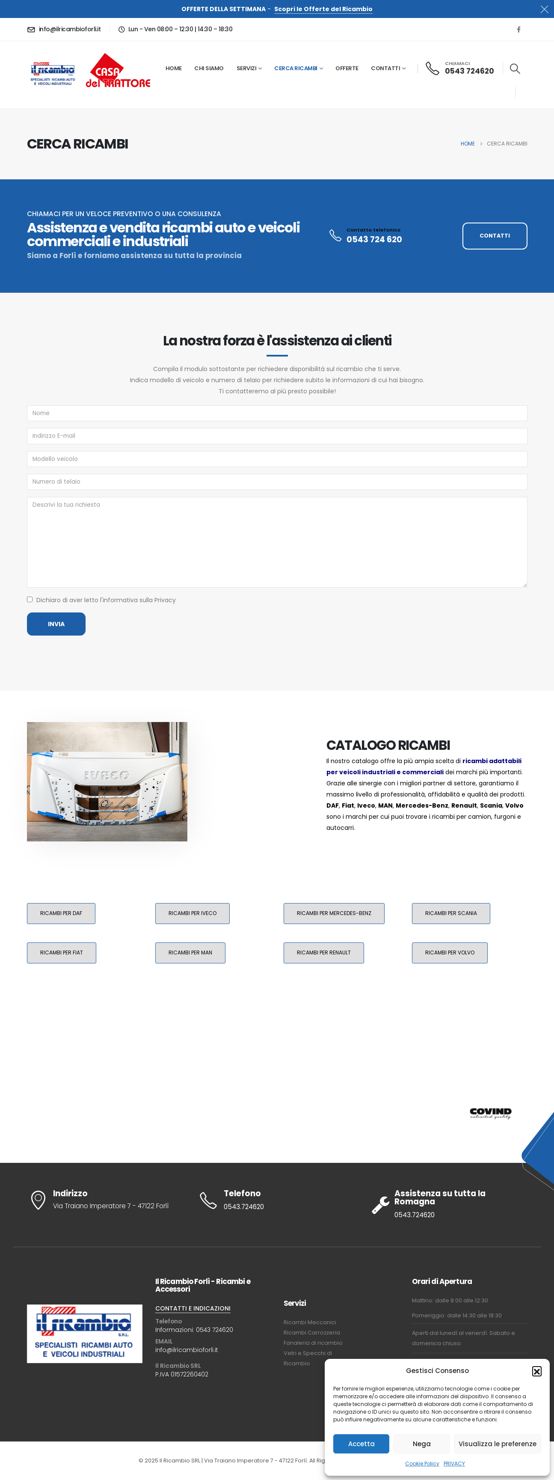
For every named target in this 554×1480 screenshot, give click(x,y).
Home (174, 68)
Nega (422, 1443)
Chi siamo (209, 68)
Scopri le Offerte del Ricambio (323, 9)
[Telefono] (277, 1200)
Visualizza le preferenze (497, 1443)
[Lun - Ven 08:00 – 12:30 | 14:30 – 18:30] (174, 29)
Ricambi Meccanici (310, 1322)
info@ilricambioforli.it (186, 1350)
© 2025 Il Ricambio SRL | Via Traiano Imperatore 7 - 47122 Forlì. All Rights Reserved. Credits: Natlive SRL (277, 1460)
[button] (537, 1371)
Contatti (385, 68)
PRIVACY (454, 1463)
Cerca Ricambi (295, 68)
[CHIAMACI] (460, 68)
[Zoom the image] (118, 52)
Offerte (346, 68)
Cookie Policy (422, 1463)
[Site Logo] (53, 74)
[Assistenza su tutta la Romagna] (448, 1204)
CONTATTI (495, 235)
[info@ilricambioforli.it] (65, 29)
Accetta (361, 1443)
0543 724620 (214, 1329)
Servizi (247, 68)
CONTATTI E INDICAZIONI (193, 1308)
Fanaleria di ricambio (313, 1342)
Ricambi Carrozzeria (312, 1332)
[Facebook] (519, 29)
